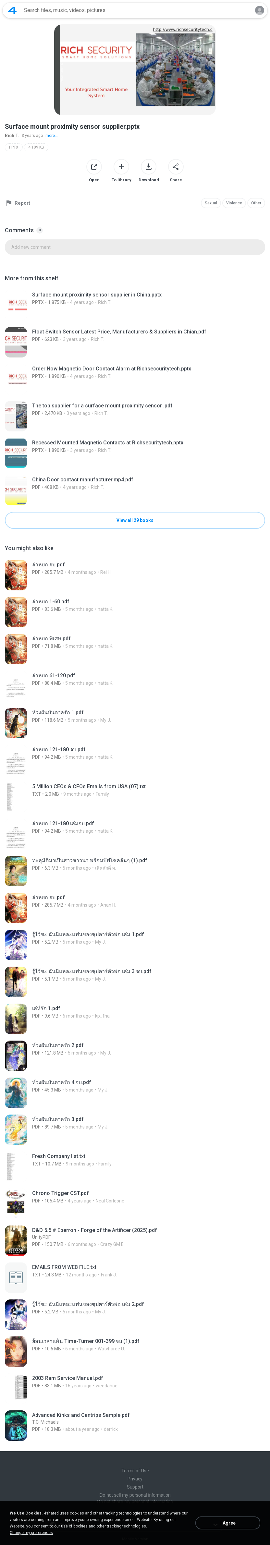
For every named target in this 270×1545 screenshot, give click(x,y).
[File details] (135, 305)
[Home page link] (12, 10)
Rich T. (12, 135)
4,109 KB (36, 147)
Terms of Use (135, 1470)
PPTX (13, 147)
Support (135, 1487)
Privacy (135, 1478)
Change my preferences (31, 1532)
